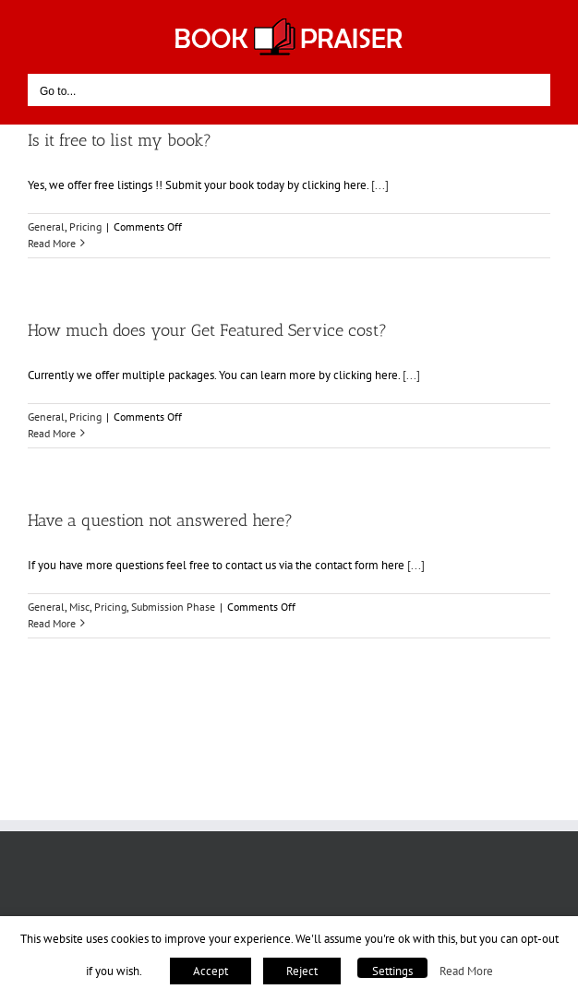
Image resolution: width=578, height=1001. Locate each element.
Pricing (85, 226)
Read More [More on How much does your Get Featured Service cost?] (52, 433)
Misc (79, 607)
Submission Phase (173, 607)
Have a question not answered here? (160, 520)
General (46, 226)
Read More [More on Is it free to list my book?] (52, 243)
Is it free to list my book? (119, 140)
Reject (302, 971)
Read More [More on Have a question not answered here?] (52, 623)
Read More (466, 970)
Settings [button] (392, 971)
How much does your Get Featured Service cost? (207, 330)
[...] (380, 185)
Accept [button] (210, 971)
